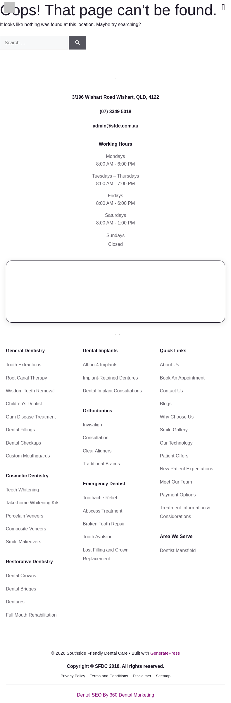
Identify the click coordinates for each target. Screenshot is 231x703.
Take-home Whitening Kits (33, 502)
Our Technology (176, 442)
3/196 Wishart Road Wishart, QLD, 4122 (115, 97)
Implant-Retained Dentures (111, 377)
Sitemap (164, 676)
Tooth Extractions (24, 364)
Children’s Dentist (24, 403)
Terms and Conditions (109, 676)
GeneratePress (165, 653)
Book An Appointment (182, 377)
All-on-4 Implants (100, 364)
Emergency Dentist (104, 483)
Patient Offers (174, 455)
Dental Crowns (21, 575)
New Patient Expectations (186, 468)
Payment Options (178, 494)
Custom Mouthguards (28, 455)
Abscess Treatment (103, 510)
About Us (169, 364)
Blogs (166, 403)
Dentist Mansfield (178, 550)
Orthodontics (97, 410)
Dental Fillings (20, 429)
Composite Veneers (26, 528)
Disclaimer (142, 676)
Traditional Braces (101, 463)
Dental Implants (100, 350)
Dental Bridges (21, 588)
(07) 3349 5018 (116, 111)
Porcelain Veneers (25, 515)
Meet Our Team (176, 481)
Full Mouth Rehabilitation (31, 614)
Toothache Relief (100, 497)
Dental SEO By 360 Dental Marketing (115, 695)
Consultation (96, 437)
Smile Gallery (174, 429)
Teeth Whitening (22, 489)
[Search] (77, 43)
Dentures (15, 601)
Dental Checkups (24, 442)
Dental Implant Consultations (113, 390)
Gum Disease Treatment (31, 416)
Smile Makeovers (24, 541)
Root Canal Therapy (27, 377)
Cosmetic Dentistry (27, 475)
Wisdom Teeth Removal (30, 390)
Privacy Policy (71, 676)
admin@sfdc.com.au (115, 125)
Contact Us (171, 390)
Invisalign (92, 424)
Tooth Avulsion (98, 536)
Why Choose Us (177, 416)
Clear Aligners (97, 450)
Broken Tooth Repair (104, 523)
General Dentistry (25, 350)
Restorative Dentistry (29, 561)
